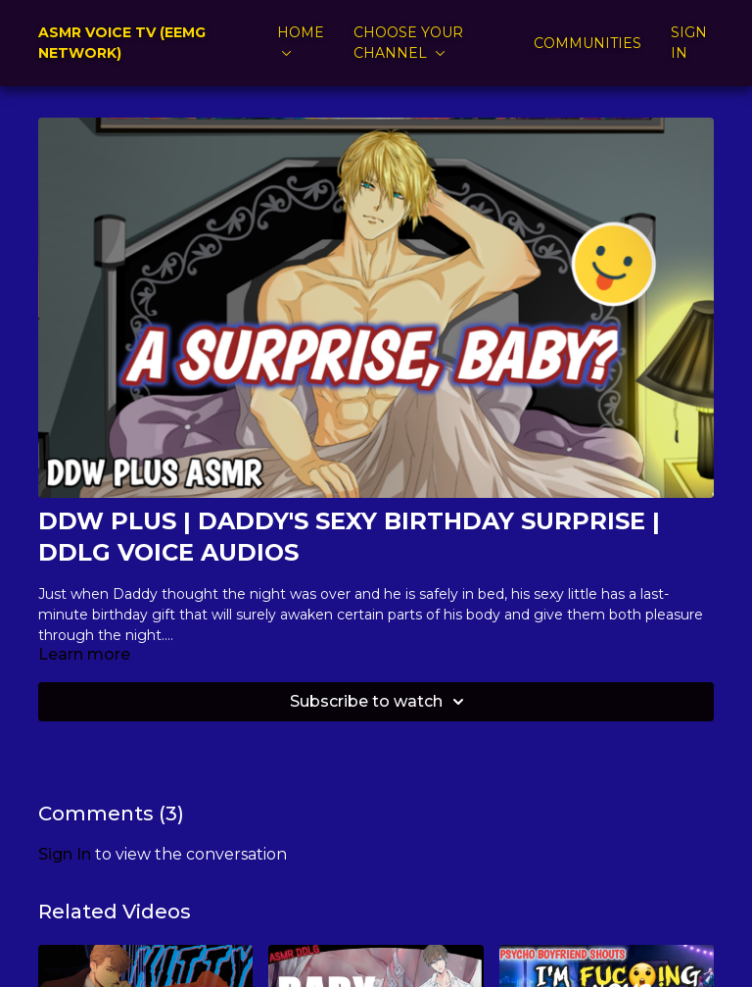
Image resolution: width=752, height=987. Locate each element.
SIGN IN (689, 43)
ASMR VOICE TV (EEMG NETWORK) (122, 43)
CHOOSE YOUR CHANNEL (408, 43)
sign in (64, 854)
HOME (300, 40)
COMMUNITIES (587, 43)
